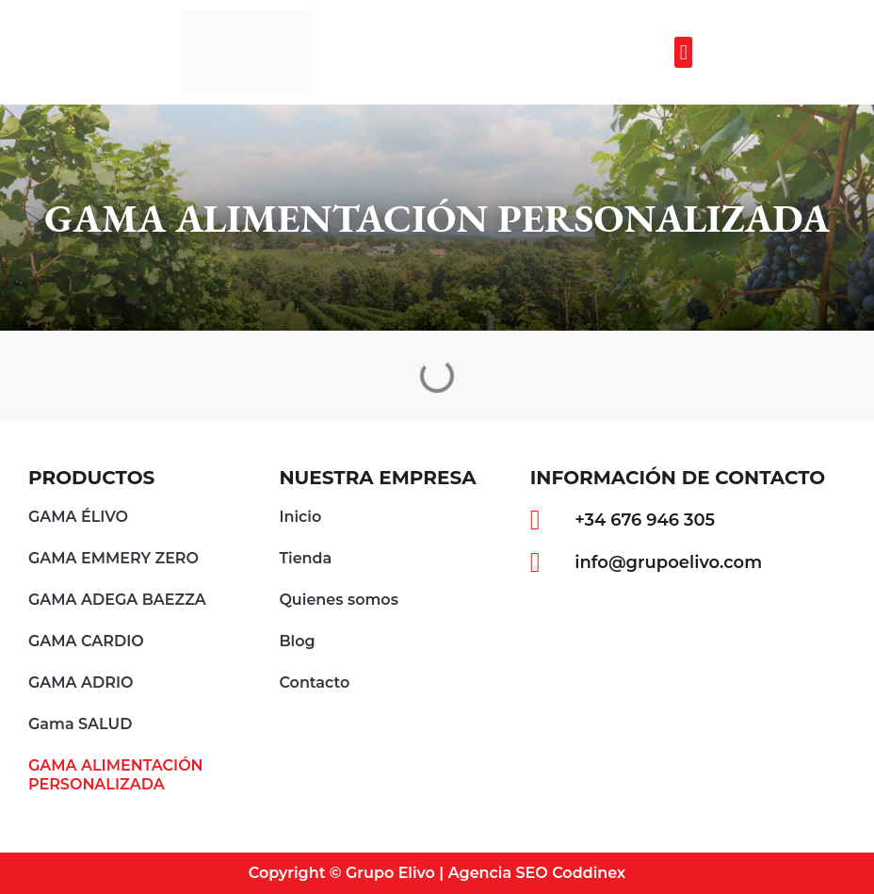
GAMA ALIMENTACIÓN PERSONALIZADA (115, 774)
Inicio (300, 517)
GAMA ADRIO (81, 682)
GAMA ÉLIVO (78, 517)
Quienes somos (338, 600)
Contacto (314, 682)
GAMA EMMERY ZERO (113, 558)
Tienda (305, 558)
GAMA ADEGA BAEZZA (117, 600)
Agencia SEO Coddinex (537, 873)
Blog (297, 641)
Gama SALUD (80, 724)
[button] (683, 52)
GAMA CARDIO (86, 641)
